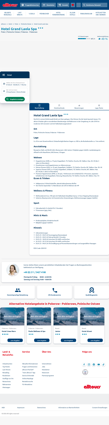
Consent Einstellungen (99, 406)
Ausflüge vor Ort (8, 379)
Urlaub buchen (7, 364)
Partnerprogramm (48, 376)
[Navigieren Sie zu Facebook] (84, 365)
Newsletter (46, 370)
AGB (3, 406)
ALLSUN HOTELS (72, 14)
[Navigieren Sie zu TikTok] (103, 365)
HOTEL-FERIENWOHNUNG (58, 14)
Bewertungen (79, 107)
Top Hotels (6, 367)
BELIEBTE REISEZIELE (7, 14)
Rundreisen (6, 376)
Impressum (20, 406)
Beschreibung (39, 107)
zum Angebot (15, 341)
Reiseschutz (7, 382)
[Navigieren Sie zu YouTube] (99, 365)
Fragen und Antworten (29, 367)
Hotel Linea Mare (9, 332)
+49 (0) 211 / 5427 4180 (35, 273)
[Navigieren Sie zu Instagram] (89, 365)
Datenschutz (41, 406)
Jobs (43, 367)
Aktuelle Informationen (30, 364)
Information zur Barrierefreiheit (68, 406)
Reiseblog (6, 373)
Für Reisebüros (27, 385)
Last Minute (6, 370)
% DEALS (32, 14)
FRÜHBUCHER (44, 14)
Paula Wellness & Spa (36, 332)
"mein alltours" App (28, 373)
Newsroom (45, 373)
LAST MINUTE (19, 14)
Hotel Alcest (87, 332)
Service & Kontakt (28, 376)
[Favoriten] (73, 5)
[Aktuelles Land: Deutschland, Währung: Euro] (78, 5)
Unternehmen (46, 364)
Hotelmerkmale (59, 107)
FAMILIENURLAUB (86, 14)
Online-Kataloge (27, 379)
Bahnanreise (7, 385)
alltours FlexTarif (27, 370)
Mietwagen (6, 388)
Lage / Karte (99, 107)
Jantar (57, 332)
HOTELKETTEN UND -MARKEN (101, 14)
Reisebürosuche (27, 382)
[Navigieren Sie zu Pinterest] (94, 365)
